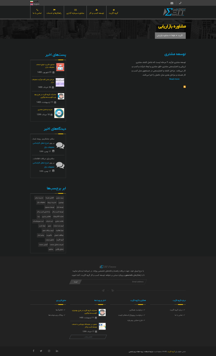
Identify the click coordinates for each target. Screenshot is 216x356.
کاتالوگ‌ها (59, 310)
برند (38, 216)
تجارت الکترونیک (58, 216)
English (34, 4)
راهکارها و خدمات (54, 12)
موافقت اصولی (58, 235)
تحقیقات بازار (41, 202)
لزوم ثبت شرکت (58, 226)
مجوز (49, 226)
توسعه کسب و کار (96, 12)
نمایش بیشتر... (88, 337)
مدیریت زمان (39, 198)
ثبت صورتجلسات (38, 221)
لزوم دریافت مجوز (48, 230)
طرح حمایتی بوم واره (135, 320)
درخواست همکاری (136, 310)
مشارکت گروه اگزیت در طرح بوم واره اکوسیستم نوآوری (45, 95)
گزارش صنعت (43, 244)
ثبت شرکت (49, 221)
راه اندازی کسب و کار (43, 212)
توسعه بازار (60, 207)
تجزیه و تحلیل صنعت (56, 244)
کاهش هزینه (50, 198)
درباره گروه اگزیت (176, 310)
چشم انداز (41, 235)
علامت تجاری (59, 221)
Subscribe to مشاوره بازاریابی (185, 87)
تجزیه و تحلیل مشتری (45, 109)
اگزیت (180, 35)
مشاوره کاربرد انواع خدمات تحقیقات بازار (45, 65)
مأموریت (49, 235)
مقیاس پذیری (46, 216)
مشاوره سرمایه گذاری (75, 12)
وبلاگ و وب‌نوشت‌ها (55, 315)
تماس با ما (37, 12)
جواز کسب (42, 226)
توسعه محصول (49, 207)
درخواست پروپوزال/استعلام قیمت (130, 315)
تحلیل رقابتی (59, 249)
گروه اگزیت (113, 12)
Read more (174, 79)
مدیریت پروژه (52, 202)
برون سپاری (59, 198)
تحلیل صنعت (50, 240)
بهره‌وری (61, 202)
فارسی (34, 1)
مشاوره (51, 249)
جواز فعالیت (59, 230)
